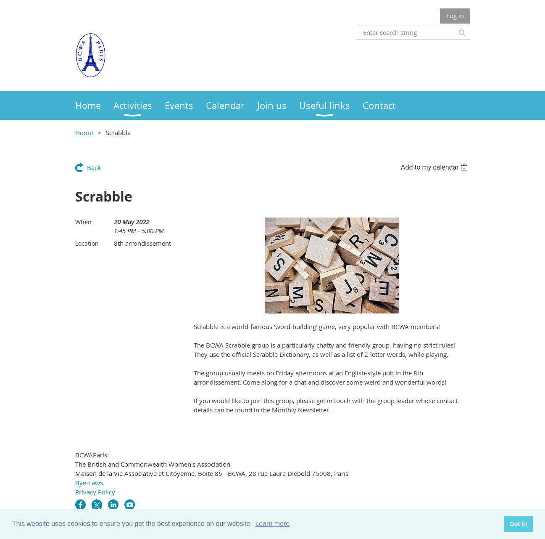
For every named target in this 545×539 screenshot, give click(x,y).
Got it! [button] (518, 523)
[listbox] (435, 167)
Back (94, 167)
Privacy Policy (95, 492)
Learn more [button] (272, 523)
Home (84, 132)
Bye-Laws (89, 482)
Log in (455, 15)
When (83, 222)
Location (87, 243)
